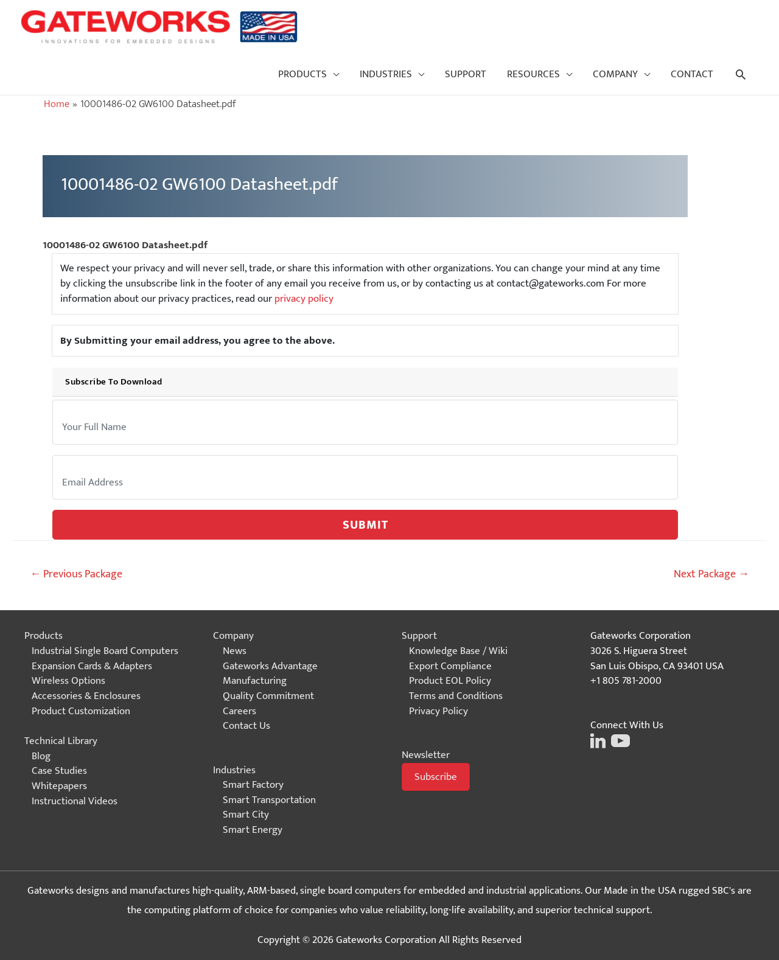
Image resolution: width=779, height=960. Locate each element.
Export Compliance (450, 666)
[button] (436, 777)
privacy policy (304, 298)
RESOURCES (533, 74)
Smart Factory (253, 784)
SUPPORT (465, 74)
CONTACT (692, 74)
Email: (71, 465)
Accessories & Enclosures (86, 695)
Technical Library (60, 741)
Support (419, 635)
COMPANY (615, 74)
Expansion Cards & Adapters (92, 666)
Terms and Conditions (456, 695)
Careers (239, 711)
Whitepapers (59, 786)
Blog (41, 756)
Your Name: (79, 410)
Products (43, 635)
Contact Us (246, 725)
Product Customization (81, 711)
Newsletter (426, 754)
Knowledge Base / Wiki (458, 650)
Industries (234, 770)
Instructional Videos (74, 801)
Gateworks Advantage (270, 666)
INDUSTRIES (386, 74)
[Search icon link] (740, 74)
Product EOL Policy (450, 680)
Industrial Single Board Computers (105, 650)
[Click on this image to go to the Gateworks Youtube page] (619, 739)
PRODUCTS (302, 74)
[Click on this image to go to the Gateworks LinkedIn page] (598, 739)
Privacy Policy (438, 711)
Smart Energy (252, 829)
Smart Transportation (269, 800)
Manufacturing (255, 680)
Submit (365, 525)
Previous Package (76, 574)
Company (233, 635)
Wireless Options (68, 680)
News (234, 650)
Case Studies (59, 770)
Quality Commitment (268, 695)
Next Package (711, 574)
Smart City (246, 814)
